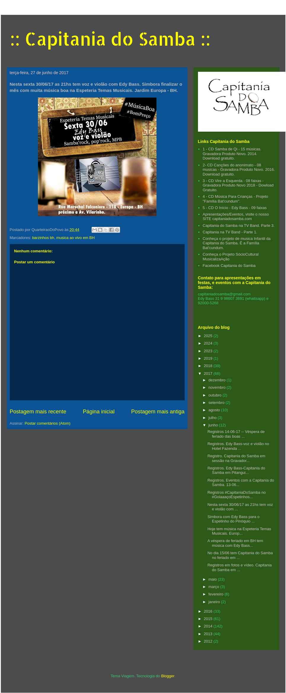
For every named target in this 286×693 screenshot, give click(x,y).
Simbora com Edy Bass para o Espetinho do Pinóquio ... (233, 519)
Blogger (167, 676)
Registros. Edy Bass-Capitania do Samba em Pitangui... (236, 470)
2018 (209, 366)
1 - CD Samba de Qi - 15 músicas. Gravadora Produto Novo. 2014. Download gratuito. (232, 153)
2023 (209, 351)
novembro (217, 387)
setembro (217, 402)
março (214, 586)
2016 (209, 611)
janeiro (214, 602)
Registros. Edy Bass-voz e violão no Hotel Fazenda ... (238, 446)
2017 (209, 373)
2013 (209, 634)
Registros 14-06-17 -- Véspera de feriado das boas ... (236, 434)
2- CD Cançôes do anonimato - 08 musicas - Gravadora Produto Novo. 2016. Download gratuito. (239, 169)
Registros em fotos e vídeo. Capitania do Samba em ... (239, 567)
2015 (209, 618)
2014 (209, 626)
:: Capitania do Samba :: (110, 38)
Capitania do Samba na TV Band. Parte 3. (239, 225)
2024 (209, 343)
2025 (209, 336)
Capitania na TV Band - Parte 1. (230, 232)
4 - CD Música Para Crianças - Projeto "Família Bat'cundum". (235, 198)
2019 (209, 358)
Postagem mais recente (38, 412)
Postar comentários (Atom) (48, 423)
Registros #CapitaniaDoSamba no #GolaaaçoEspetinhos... (236, 494)
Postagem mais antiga (158, 412)
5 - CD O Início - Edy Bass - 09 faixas (235, 207)
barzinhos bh (43, 237)
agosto (214, 410)
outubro (215, 395)
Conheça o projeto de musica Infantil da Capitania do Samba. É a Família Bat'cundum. (237, 243)
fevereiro (216, 594)
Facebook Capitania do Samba (229, 265)
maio (213, 579)
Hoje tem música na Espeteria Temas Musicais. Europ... (239, 531)
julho (213, 417)
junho (213, 425)
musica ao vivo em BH (75, 237)
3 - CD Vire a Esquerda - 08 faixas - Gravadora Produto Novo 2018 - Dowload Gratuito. (238, 185)
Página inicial (98, 412)
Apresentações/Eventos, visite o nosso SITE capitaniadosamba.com (236, 216)
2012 (209, 641)
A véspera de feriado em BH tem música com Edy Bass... (235, 543)
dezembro (217, 380)
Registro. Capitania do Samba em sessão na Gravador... (236, 458)
